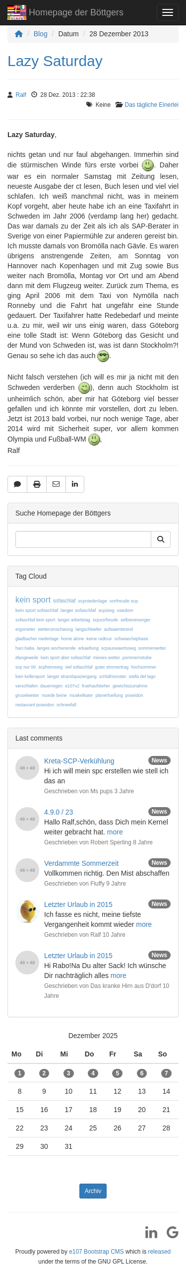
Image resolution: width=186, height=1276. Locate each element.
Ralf (21, 94)
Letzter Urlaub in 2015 (78, 904)
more (115, 832)
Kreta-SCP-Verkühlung (79, 761)
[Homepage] (19, 34)
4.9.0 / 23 (58, 812)
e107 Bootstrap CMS (96, 1251)
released (159, 1251)
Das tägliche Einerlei (152, 104)
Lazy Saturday (55, 61)
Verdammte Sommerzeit (81, 863)
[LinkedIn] (147, 1236)
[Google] (169, 1236)
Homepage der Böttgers (65, 13)
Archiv (93, 1191)
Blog (41, 34)
